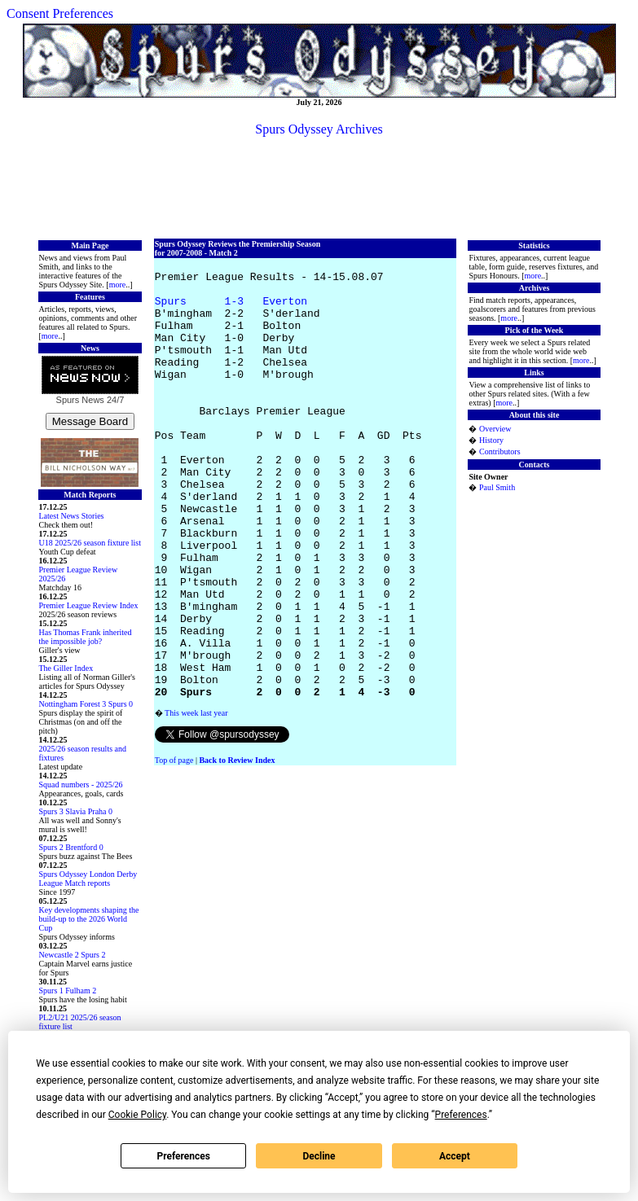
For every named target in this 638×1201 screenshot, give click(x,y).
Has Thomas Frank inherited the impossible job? (85, 637)
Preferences (183, 1156)
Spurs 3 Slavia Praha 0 (76, 811)
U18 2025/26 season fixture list (90, 542)
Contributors (500, 451)
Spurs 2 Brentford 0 (71, 847)
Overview (495, 428)
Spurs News (80, 400)
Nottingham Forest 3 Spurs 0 (86, 703)
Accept (454, 1156)
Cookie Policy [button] (137, 1114)
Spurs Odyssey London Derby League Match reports (88, 879)
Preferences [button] (461, 1114)
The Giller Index (66, 668)
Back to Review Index (237, 848)
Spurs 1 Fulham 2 (68, 990)
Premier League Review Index (89, 605)
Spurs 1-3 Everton (231, 310)
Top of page (174, 848)
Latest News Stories (71, 515)
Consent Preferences (60, 13)
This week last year (196, 800)
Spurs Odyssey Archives (318, 129)
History (491, 440)
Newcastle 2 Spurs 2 (72, 954)
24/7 (114, 400)
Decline (318, 1156)
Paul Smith (497, 487)
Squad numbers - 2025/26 (81, 784)
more (117, 284)
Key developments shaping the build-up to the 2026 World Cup (89, 918)
